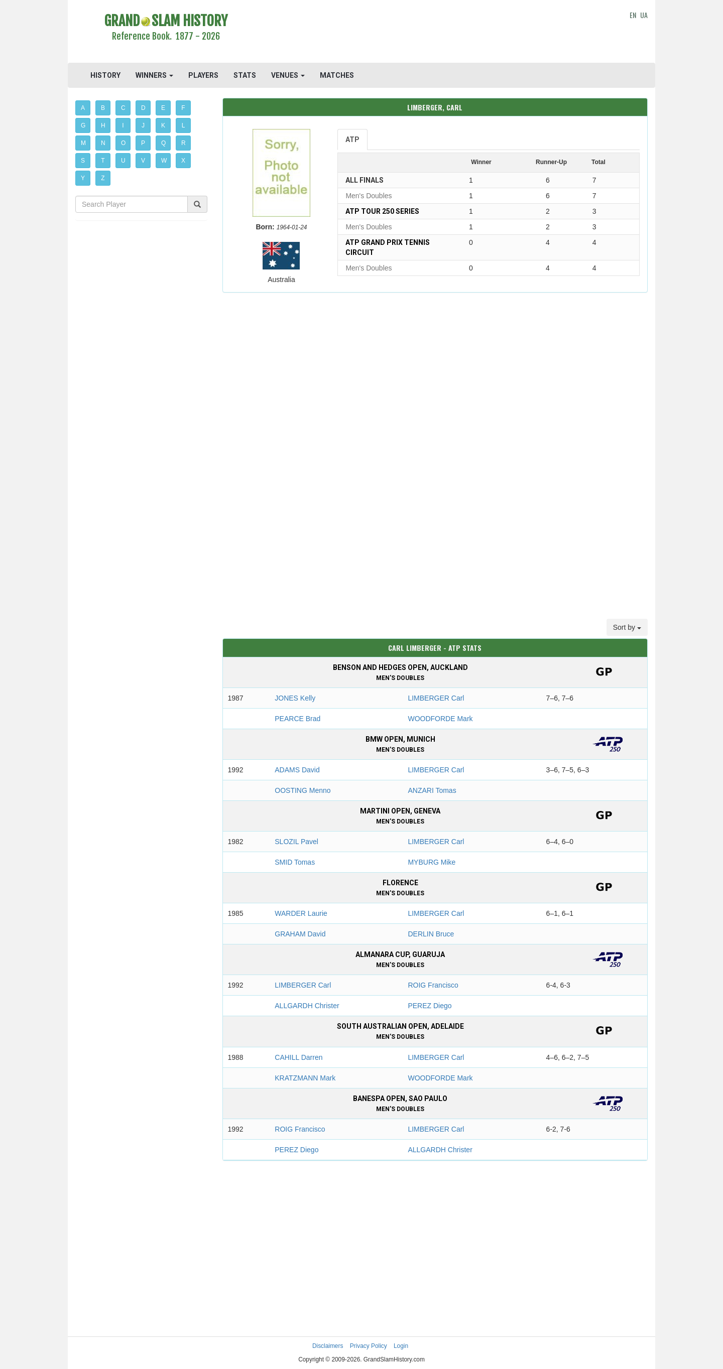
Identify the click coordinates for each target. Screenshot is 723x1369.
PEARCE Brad (297, 719)
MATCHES (337, 75)
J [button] (143, 125)
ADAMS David (297, 770)
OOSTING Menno (302, 790)
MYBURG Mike (431, 862)
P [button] (143, 143)
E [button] (163, 107)
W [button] (164, 160)
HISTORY (105, 75)
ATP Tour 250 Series (382, 211)
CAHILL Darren (298, 1057)
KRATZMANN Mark (305, 1078)
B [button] (103, 107)
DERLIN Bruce (431, 934)
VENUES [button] (288, 75)
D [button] (143, 107)
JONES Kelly (295, 698)
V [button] (143, 160)
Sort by (627, 627)
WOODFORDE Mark (440, 719)
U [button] (123, 160)
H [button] (103, 125)
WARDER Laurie (301, 913)
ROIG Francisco (433, 985)
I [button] (123, 125)
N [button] (103, 143)
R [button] (183, 143)
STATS (244, 75)
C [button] (123, 107)
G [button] (83, 125)
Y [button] (83, 178)
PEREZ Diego (429, 1006)
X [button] (183, 160)
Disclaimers (327, 1345)
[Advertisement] (435, 32)
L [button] (183, 125)
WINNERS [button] (154, 75)
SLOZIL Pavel (296, 842)
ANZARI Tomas (432, 790)
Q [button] (163, 143)
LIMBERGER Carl (436, 698)
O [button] (123, 143)
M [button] (83, 143)
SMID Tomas (295, 862)
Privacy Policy (368, 1345)
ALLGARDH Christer (307, 1006)
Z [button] (102, 178)
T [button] (102, 160)
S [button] (83, 160)
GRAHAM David (300, 934)
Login (401, 1345)
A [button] (83, 107)
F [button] (183, 107)
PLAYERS (203, 75)
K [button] (163, 125)
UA (644, 15)
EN (633, 15)
